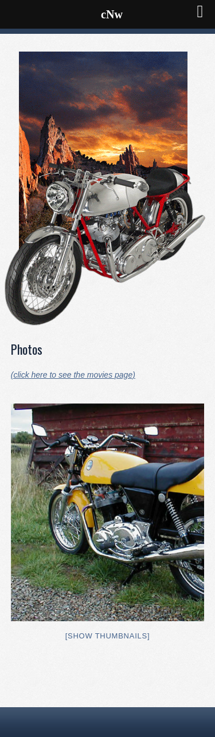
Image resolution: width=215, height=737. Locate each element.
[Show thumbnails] (107, 636)
